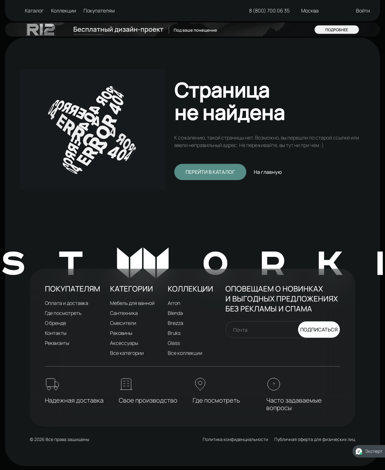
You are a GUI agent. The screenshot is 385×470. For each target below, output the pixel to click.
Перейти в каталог (210, 172)
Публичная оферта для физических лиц (314, 439)
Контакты (55, 333)
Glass (174, 343)
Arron (174, 303)
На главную (268, 172)
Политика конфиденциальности (235, 439)
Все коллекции (185, 353)
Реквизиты (57, 343)
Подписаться (319, 329)
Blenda (175, 313)
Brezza (175, 323)
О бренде (55, 323)
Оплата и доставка (66, 303)
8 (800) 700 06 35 (268, 10)
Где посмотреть (63, 313)
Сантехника (124, 313)
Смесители (123, 323)
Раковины (121, 333)
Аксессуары (124, 343)
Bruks (174, 333)
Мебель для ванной (132, 303)
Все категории (127, 353)
